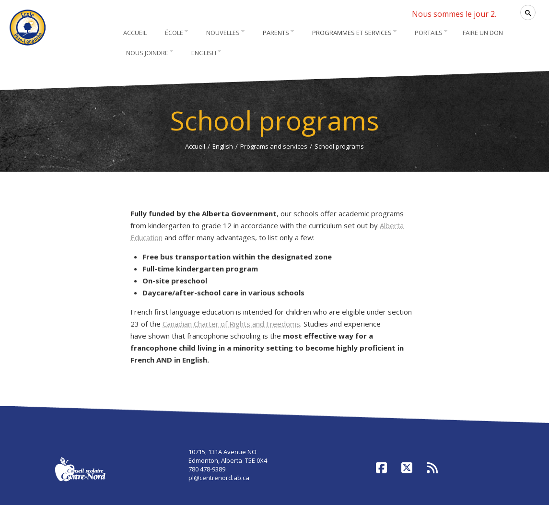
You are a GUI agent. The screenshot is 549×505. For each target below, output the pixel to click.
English (222, 146)
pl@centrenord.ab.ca (218, 477)
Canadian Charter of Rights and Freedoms (231, 324)
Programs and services (273, 146)
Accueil (195, 146)
